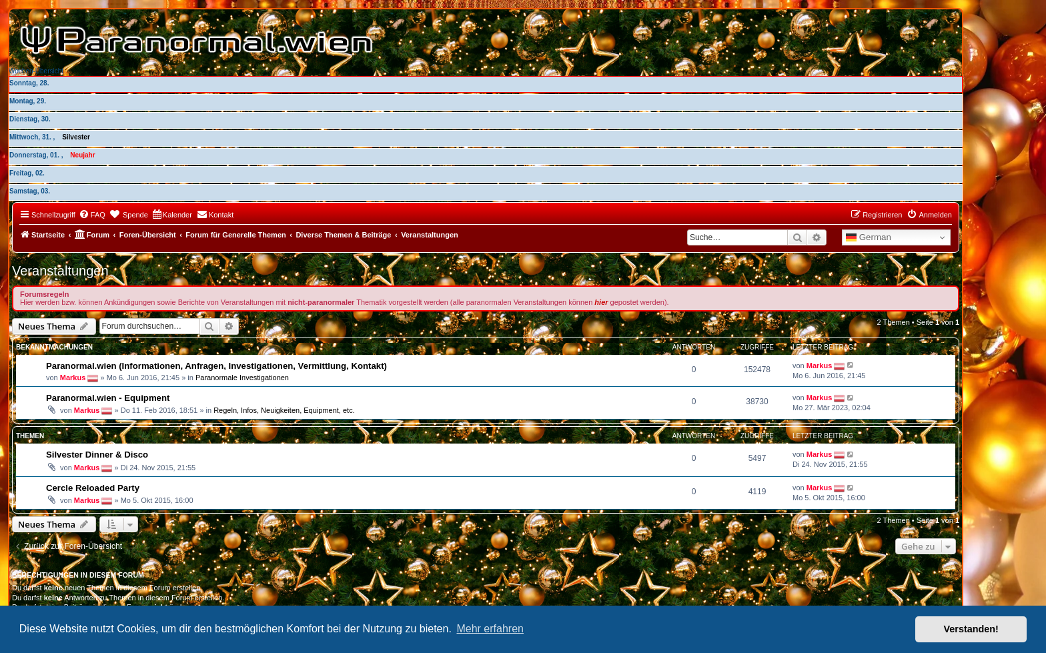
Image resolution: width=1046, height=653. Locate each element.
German (868, 237)
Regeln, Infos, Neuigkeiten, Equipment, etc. (284, 410)
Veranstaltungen (60, 270)
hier (601, 302)
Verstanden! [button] (971, 629)
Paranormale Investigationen (242, 378)
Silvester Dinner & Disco (97, 455)
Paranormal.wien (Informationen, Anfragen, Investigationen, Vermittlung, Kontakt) (216, 366)
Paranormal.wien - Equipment (107, 398)
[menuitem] (92, 215)
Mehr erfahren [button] (490, 628)
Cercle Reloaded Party (92, 488)
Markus (73, 378)
